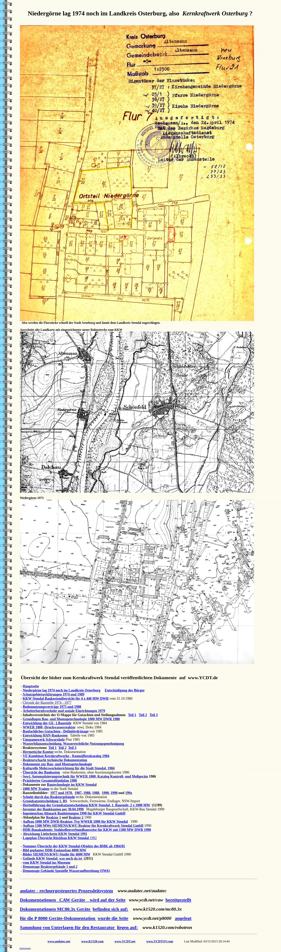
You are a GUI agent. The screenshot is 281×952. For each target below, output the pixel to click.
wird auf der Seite (106, 899)
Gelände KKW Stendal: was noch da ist (53, 858)
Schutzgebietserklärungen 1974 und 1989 (53, 694)
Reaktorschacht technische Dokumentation (55, 760)
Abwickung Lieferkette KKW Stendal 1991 (55, 834)
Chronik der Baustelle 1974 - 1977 (47, 703)
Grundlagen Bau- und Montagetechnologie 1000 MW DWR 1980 (71, 719)
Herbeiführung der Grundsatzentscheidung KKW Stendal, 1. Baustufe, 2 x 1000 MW (86, 805)
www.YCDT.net (125, 941)
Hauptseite (31, 686)
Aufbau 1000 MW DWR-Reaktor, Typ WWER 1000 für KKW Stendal (75, 822)
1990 (105, 793)
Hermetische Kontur (38, 752)
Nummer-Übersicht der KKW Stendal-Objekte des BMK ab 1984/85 (74, 846)
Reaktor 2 (75, 817)
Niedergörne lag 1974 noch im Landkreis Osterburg (61, 690)
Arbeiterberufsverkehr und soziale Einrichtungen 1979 (64, 711)
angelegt (183, 918)
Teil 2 (143, 715)
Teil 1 (132, 715)
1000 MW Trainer (36, 789)
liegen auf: (127, 927)
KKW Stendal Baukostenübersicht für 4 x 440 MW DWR (66, 698)
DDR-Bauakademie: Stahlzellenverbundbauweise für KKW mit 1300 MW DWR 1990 (87, 830)
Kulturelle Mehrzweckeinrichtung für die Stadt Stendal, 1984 (69, 768)
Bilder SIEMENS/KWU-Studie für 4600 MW (56, 854)
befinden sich (106, 909)
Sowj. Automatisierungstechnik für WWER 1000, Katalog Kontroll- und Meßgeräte (85, 776)
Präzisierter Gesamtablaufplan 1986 (50, 780)
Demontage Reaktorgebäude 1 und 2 (50, 867)
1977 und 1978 (61, 793)
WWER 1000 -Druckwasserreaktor (49, 727)
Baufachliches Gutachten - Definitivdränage (56, 731)
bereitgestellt (178, 899)
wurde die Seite (113, 918)
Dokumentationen (53, 899)
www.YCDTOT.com (159, 941)
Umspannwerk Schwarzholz (44, 739)
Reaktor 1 (53, 817)
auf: (124, 909)
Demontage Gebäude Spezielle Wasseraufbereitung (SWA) (66, 871)
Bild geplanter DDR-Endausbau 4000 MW (54, 850)
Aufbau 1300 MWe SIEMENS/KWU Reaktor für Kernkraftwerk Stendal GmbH (83, 826)
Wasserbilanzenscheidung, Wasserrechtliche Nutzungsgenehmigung (73, 744)
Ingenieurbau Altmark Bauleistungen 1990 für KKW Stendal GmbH (74, 813)
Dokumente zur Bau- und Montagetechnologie (57, 764)
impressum (25, 948)
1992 (93, 838)
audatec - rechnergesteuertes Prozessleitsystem (66, 890)
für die (58, 918)
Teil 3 (153, 715)
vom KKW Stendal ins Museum (46, 863)
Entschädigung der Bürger (125, 690)
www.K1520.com (92, 941)
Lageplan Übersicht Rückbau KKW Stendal (56, 838)
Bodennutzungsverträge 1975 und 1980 (52, 707)
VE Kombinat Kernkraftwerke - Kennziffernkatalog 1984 (66, 756)
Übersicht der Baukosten (41, 772)
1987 (78, 793)
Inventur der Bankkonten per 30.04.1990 (53, 809)
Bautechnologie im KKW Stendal (72, 785)
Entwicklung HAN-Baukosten (45, 735)
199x (128, 793)
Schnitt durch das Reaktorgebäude (49, 797)
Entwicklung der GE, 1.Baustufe (47, 723)
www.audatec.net (59, 941)
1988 (86, 793)
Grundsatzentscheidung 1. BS (45, 801)
